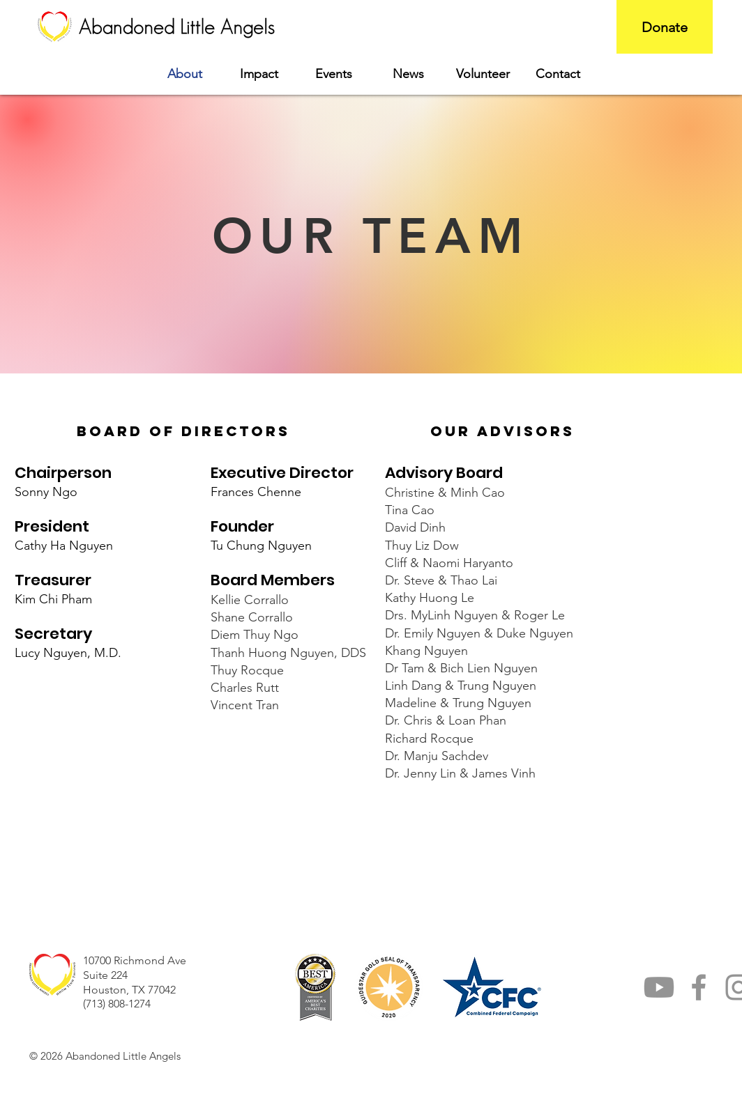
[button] (259, 74)
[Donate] (664, 27)
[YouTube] (659, 987)
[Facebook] (698, 987)
